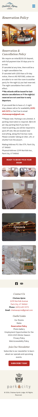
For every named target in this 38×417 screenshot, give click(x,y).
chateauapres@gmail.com (13, 114)
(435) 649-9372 (22, 307)
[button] (16, 284)
